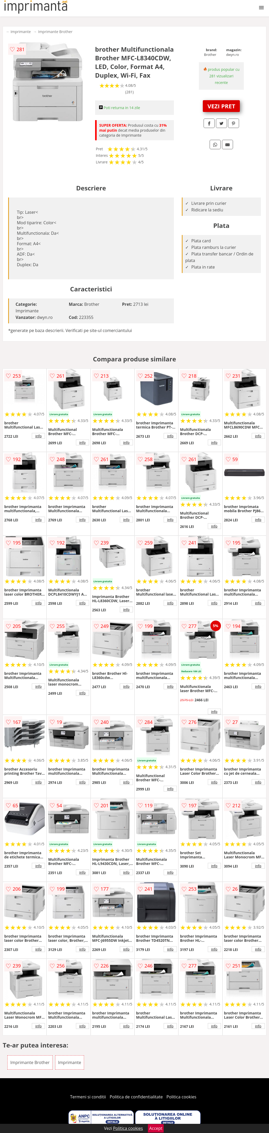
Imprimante (21, 31)
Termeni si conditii (88, 1097)
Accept (155, 1128)
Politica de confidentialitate (136, 1097)
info (38, 436)
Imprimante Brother (55, 31)
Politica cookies (181, 1097)
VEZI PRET (221, 106)
